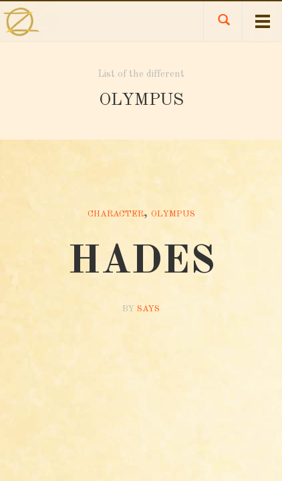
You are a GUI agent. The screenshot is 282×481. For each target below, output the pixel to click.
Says (148, 309)
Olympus (173, 214)
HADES (141, 262)
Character (116, 214)
